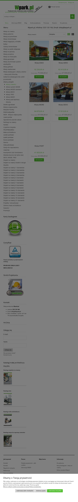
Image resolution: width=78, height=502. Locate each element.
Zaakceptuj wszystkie (55, 491)
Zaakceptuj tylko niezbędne (24, 491)
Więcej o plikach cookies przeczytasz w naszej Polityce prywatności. (22, 487)
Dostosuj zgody (41, 491)
